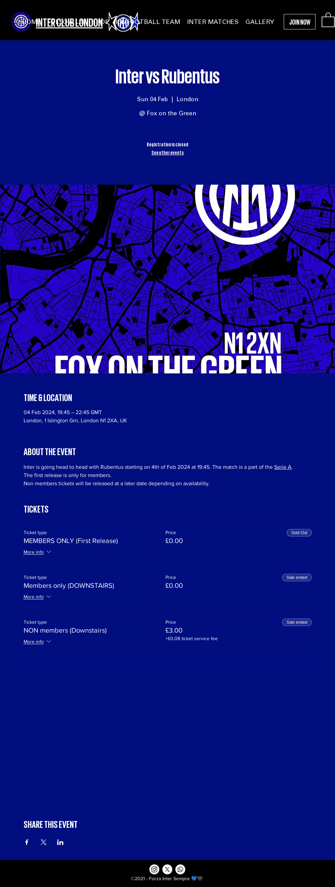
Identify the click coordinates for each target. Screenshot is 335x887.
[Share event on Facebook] (27, 842)
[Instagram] (154, 869)
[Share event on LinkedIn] (60, 842)
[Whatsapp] (180, 869)
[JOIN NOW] (300, 21)
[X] (167, 869)
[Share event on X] (43, 842)
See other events (167, 152)
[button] (328, 19)
